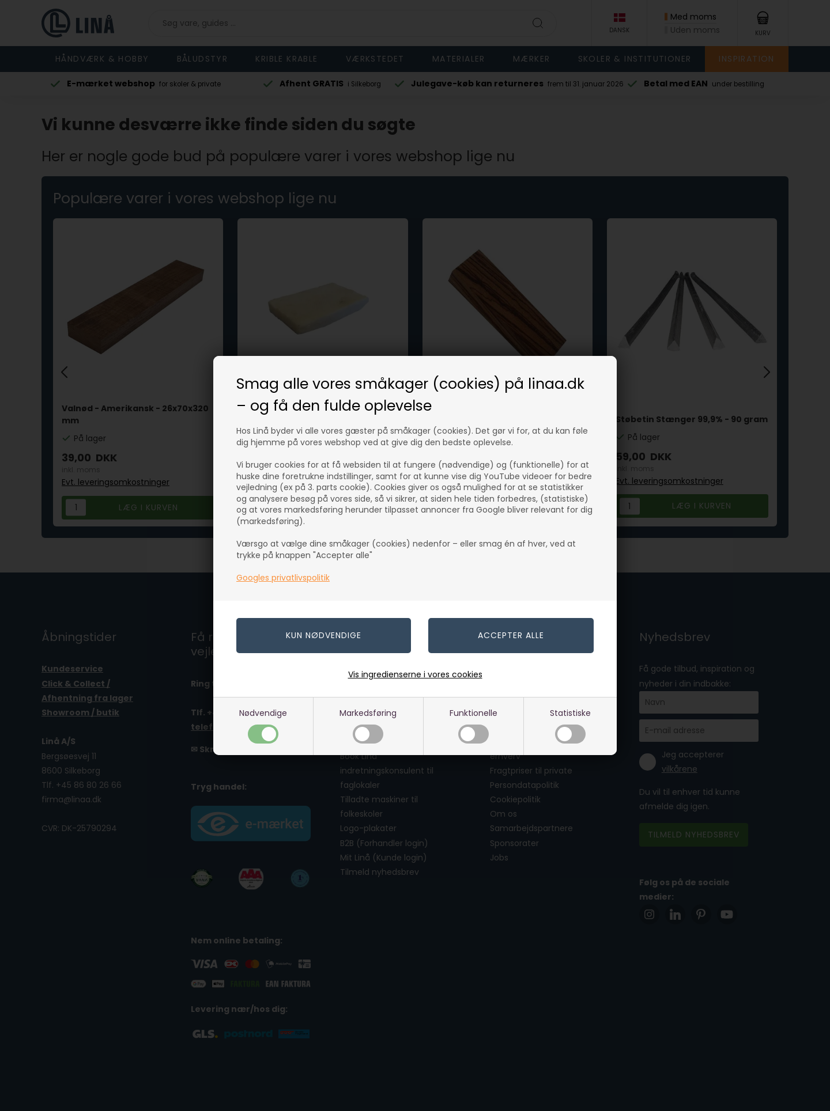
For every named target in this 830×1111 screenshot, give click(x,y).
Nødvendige (263, 725)
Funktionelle (473, 725)
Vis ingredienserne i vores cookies (415, 674)
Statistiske (570, 725)
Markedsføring (368, 725)
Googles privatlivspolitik (283, 577)
